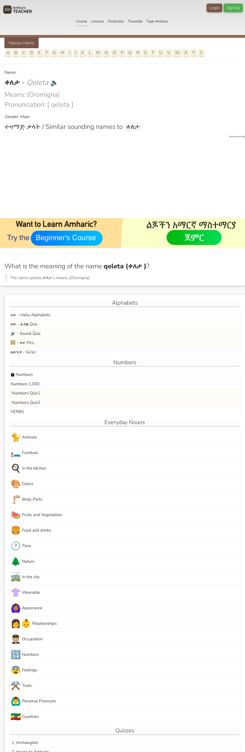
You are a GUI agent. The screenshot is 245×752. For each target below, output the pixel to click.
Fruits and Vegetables (36, 515)
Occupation (26, 639)
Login (214, 8)
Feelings (24, 670)
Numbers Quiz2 (25, 402)
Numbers (22, 374)
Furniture (24, 453)
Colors (22, 484)
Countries (25, 717)
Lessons (97, 21)
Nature (22, 561)
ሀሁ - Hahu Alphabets (30, 315)
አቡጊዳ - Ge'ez (23, 352)
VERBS (17, 411)
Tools (21, 686)
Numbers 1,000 (25, 384)
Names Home (21, 43)
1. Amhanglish (24, 742)
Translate (135, 21)
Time (21, 546)
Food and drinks (31, 530)
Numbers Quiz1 (25, 393)
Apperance (26, 608)
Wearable (25, 592)
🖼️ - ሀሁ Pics (22, 342)
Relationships (34, 623)
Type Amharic (157, 21)
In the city (25, 577)
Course (81, 21)
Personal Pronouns (33, 701)
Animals (24, 437)
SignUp (233, 8)
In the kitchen (28, 468)
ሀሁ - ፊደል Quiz (24, 324)
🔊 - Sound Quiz (26, 333)
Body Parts (26, 499)
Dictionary (116, 21)
